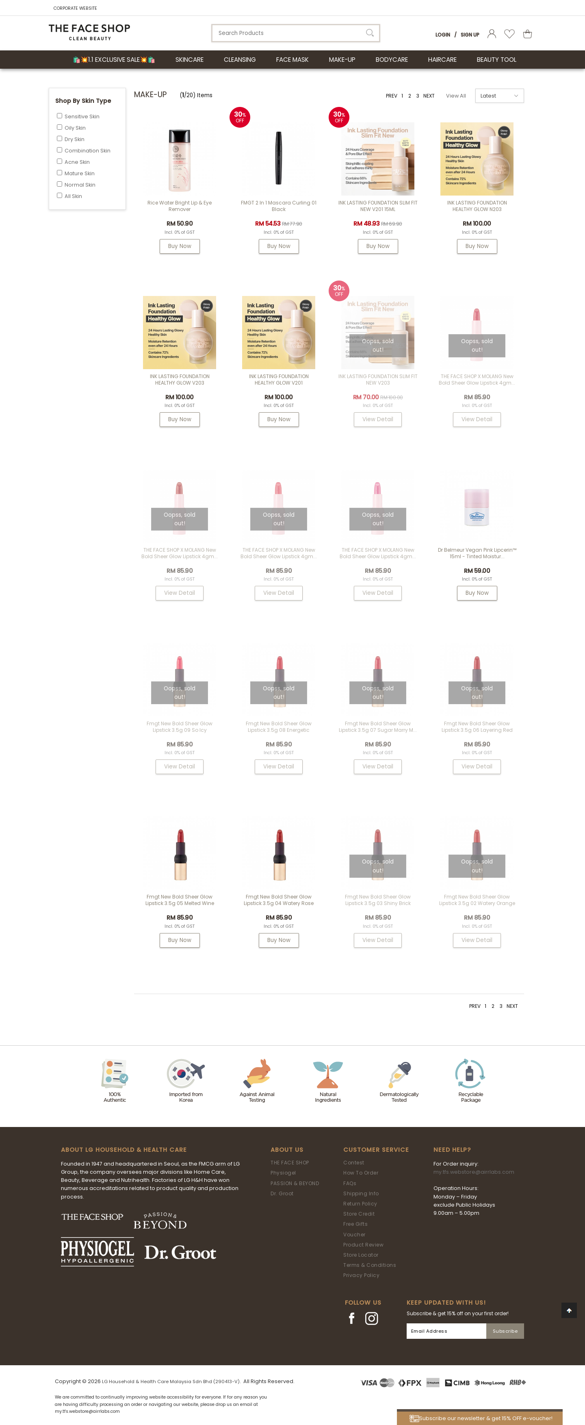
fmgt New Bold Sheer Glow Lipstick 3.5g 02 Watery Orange (477, 900)
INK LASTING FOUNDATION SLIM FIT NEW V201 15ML (378, 206)
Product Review (363, 1244)
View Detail (377, 419)
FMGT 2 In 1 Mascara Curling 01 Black (278, 206)
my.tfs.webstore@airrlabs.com (473, 1171)
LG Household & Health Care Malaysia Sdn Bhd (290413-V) (171, 1381)
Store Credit (359, 1213)
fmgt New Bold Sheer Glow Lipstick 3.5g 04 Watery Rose (279, 900)
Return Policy (360, 1203)
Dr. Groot (282, 1193)
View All (456, 95)
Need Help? (452, 1150)
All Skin (73, 196)
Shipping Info (361, 1193)
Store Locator (361, 1254)
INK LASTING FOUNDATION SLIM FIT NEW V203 (378, 379)
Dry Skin (74, 139)
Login (443, 34)
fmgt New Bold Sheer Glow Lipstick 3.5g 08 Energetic (279, 726)
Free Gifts (355, 1223)
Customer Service (376, 1150)
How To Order (360, 1172)
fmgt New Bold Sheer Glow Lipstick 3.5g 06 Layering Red (477, 726)
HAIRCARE (442, 59)
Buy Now (179, 246)
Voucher (354, 1234)
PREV (391, 95)
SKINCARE (190, 59)
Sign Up (470, 34)
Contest (353, 1162)
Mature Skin (80, 173)
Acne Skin (77, 162)
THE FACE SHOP (290, 1162)
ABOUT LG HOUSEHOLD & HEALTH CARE (124, 1150)
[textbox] (295, 33)
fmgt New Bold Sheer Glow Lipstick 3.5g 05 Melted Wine (179, 900)
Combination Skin (87, 150)
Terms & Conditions (369, 1265)
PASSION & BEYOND (295, 1183)
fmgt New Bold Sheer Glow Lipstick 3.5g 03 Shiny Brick (378, 900)
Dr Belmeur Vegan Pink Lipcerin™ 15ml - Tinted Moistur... (477, 553)
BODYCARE (392, 59)
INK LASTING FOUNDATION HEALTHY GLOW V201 (279, 379)
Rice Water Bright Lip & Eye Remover (179, 206)
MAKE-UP (342, 59)
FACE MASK (292, 59)
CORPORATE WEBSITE (75, 8)
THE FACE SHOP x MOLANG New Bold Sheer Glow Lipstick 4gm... (477, 379)
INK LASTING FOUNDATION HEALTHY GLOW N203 (477, 206)
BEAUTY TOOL (496, 59)
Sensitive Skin (82, 116)
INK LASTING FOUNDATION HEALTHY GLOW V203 (180, 379)
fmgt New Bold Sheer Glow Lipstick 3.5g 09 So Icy (179, 726)
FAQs (349, 1183)
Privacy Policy (361, 1275)
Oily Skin (75, 127)
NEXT (429, 95)
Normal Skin (80, 184)
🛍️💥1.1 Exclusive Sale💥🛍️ (114, 59)
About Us (287, 1150)
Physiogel (283, 1172)
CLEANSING (240, 59)
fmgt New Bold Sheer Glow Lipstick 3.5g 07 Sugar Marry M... (378, 726)
